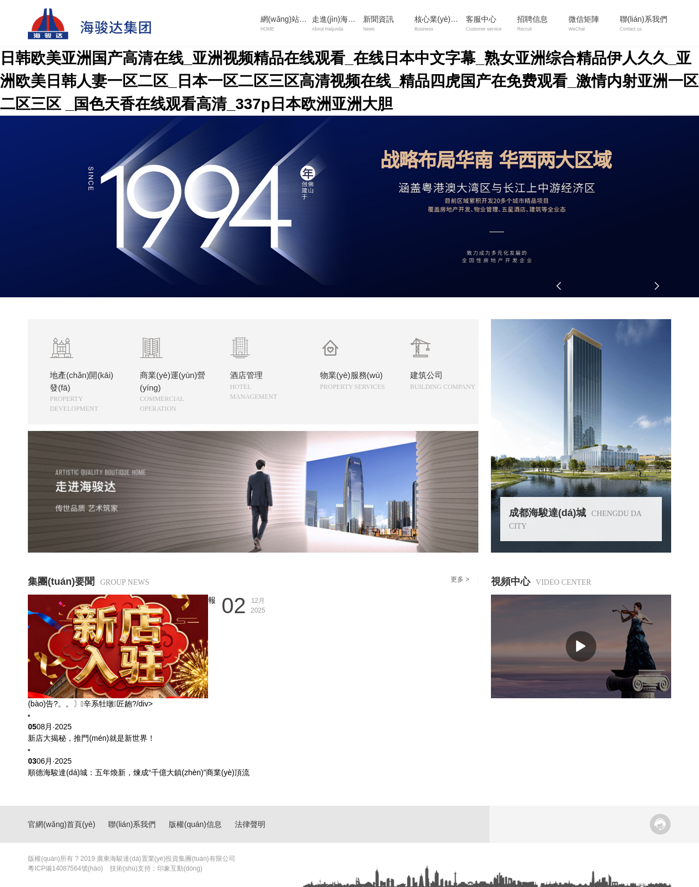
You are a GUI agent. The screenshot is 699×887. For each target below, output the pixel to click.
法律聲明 (250, 824)
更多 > (460, 579)
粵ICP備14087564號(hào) (65, 868)
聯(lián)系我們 (132, 824)
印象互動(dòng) (180, 868)
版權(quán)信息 (195, 824)
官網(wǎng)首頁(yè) (61, 824)
